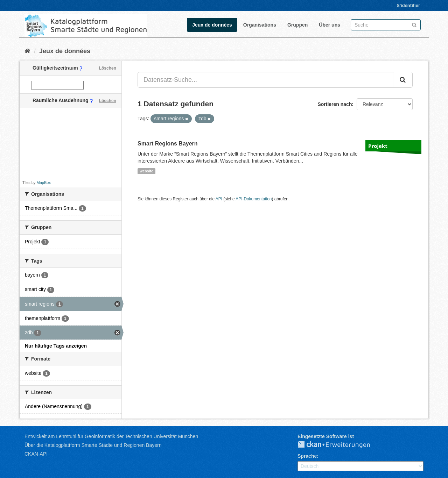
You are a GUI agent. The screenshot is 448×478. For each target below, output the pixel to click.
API (219, 199)
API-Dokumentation (254, 199)
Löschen (107, 68)
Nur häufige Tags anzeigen (56, 346)
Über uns (329, 25)
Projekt (377, 145)
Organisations (259, 25)
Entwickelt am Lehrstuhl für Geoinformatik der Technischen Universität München (111, 436)
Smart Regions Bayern (168, 144)
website (146, 171)
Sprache (307, 456)
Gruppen (297, 25)
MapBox (44, 182)
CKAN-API (36, 454)
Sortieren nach (334, 104)
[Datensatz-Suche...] (266, 80)
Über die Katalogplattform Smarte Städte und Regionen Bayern (92, 445)
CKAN (340, 445)
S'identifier (408, 5)
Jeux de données (212, 25)
